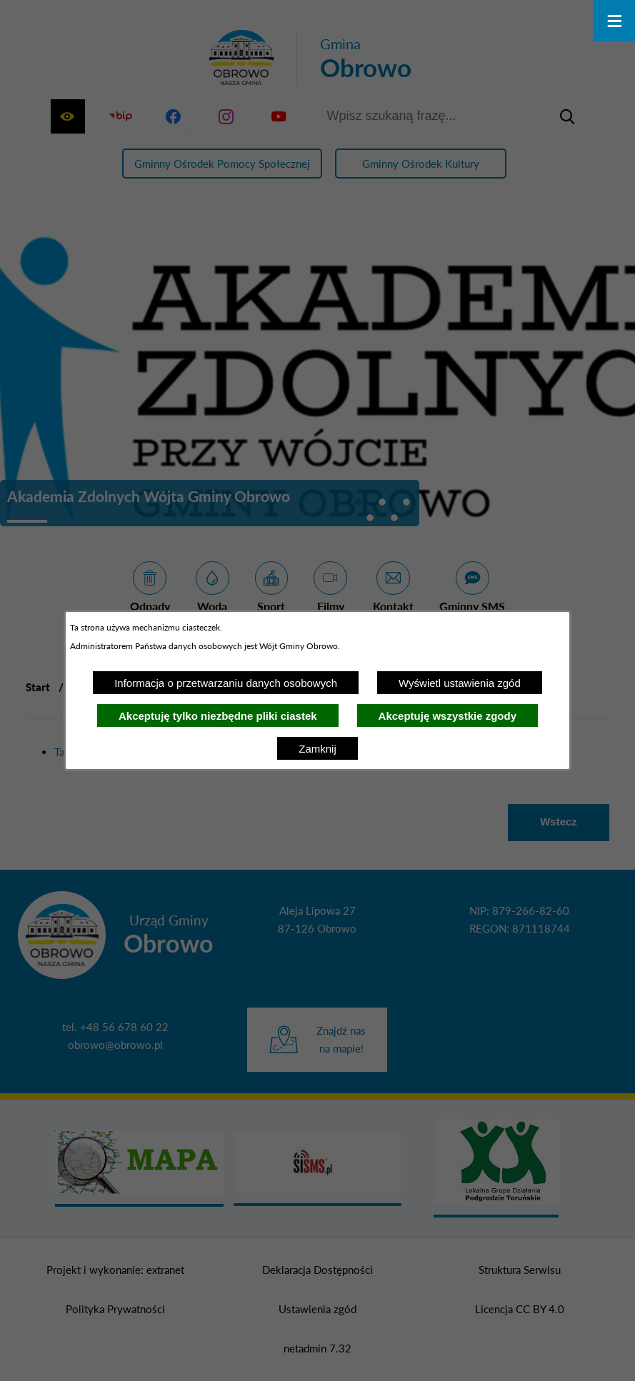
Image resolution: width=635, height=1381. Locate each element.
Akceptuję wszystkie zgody (447, 716)
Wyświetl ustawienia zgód (460, 683)
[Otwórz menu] (614, 20)
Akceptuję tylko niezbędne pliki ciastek (218, 716)
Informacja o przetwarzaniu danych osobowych (225, 683)
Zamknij (317, 749)
